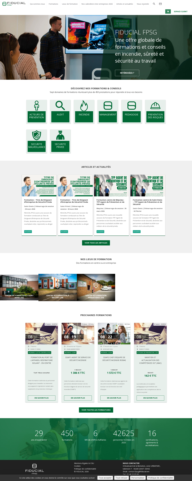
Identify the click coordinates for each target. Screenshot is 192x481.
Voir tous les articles (96, 243)
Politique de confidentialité (85, 469)
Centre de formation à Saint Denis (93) (19, 297)
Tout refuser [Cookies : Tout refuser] (122, 477)
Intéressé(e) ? (127, 74)
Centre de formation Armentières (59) (95, 297)
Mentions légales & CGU (84, 463)
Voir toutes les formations (96, 410)
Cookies (77, 466)
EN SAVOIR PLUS (42, 398)
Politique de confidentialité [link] (160, 477)
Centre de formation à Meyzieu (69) (57, 297)
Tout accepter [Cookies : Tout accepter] (105, 477)
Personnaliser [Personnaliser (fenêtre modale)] (137, 477)
